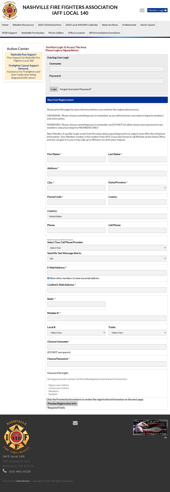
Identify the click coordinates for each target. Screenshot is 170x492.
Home (5, 24)
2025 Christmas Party (49, 24)
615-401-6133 (20, 471)
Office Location (76, 32)
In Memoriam (129, 24)
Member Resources (23, 24)
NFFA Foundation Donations (104, 32)
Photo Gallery (56, 32)
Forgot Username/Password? (75, 89)
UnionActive (23, 480)
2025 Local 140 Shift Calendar (82, 24)
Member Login (157, 10)
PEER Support (9, 32)
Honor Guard (148, 24)
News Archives (110, 24)
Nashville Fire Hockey (33, 32)
